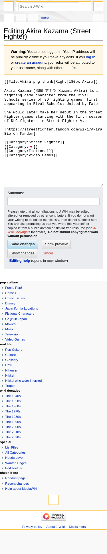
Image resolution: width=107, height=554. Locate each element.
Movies (10, 345)
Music (9, 350)
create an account (30, 63)
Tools (98, 18)
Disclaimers (77, 548)
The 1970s (13, 432)
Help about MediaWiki (21, 510)
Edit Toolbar (13, 489)
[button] (47, 274)
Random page (15, 499)
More (45, 17)
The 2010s (13, 453)
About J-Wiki (56, 548)
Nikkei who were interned (23, 402)
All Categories (15, 474)
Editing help (19, 282)
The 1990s (13, 443)
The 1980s (13, 438)
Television (12, 355)
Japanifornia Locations (21, 329)
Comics (10, 314)
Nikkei (9, 397)
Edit (33, 18)
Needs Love (14, 479)
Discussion (21, 18)
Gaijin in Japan (16, 340)
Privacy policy (32, 548)
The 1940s (13, 417)
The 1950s (13, 422)
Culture (10, 376)
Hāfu (8, 386)
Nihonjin (11, 391)
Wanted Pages (16, 484)
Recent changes (17, 505)
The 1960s (13, 427)
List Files (11, 468)
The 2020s (13, 458)
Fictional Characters (19, 335)
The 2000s (13, 448)
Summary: (15, 214)
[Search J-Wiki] (49, 6)
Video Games (15, 360)
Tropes (10, 407)
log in (91, 57)
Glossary (11, 381)
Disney (10, 324)
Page (9, 18)
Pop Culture (13, 371)
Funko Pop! (13, 309)
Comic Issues (15, 319)
